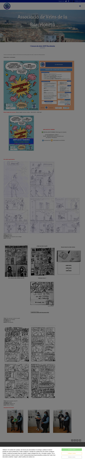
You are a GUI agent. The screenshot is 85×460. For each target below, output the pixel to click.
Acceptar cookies (71, 449)
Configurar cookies (72, 453)
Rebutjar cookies (71, 457)
